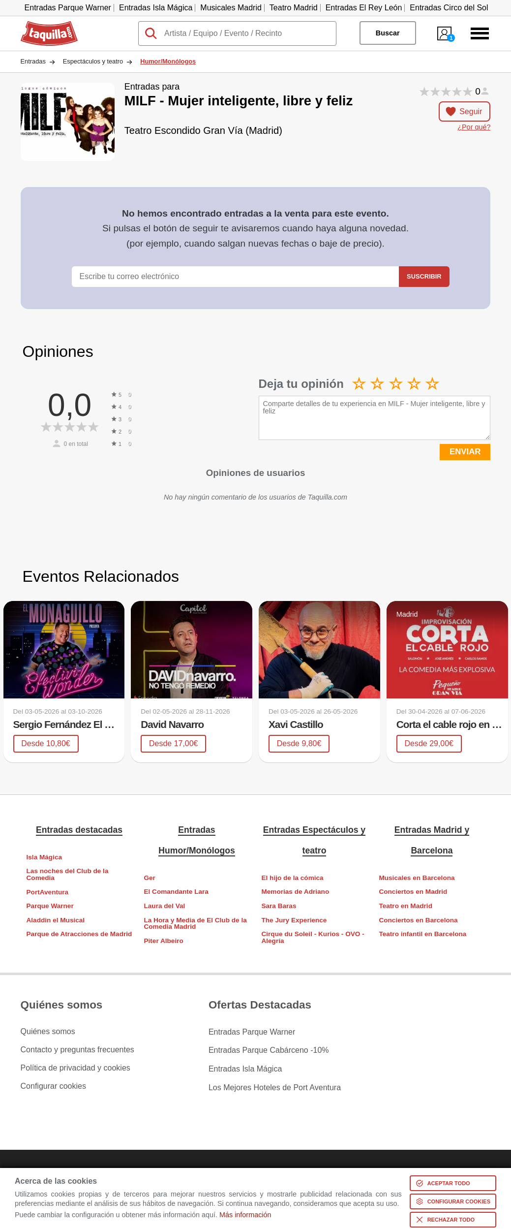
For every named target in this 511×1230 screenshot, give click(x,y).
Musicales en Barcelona (416, 878)
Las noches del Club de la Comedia (68, 874)
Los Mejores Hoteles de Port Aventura (275, 1086)
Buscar (388, 33)
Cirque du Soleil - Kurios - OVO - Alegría (312, 937)
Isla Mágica (44, 857)
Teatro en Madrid (405, 906)
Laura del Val (164, 906)
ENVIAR (465, 451)
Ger (149, 878)
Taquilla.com (42, 25)
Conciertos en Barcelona (418, 919)
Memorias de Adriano (295, 891)
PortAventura (48, 891)
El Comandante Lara (176, 891)
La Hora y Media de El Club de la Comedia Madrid (195, 923)
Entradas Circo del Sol (449, 7)
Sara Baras (278, 906)
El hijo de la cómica (292, 878)
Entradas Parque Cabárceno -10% (269, 1050)
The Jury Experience (294, 919)
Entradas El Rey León (364, 7)
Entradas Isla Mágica (155, 7)
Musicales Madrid (230, 7)
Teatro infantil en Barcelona (422, 934)
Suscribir (424, 276)
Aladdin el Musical (56, 920)
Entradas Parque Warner (68, 7)
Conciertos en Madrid (413, 891)
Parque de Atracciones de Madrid (79, 934)
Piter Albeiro (163, 941)
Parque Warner (50, 906)
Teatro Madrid (294, 7)
